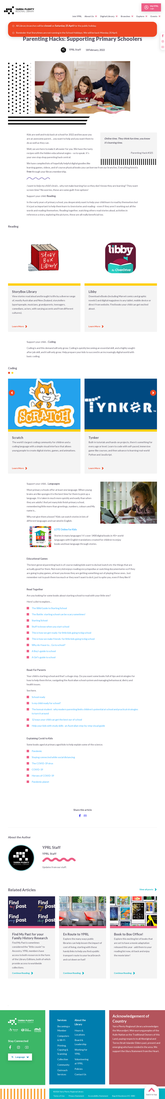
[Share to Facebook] (79, 815)
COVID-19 (37, 769)
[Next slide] (153, 393)
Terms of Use (59, 1096)
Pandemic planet (40, 781)
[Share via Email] (85, 815)
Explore (140, 16)
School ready (38, 697)
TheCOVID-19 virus (42, 763)
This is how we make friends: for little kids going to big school (63, 638)
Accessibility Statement (98, 1096)
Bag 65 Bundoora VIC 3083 (123, 1096)
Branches (125, 16)
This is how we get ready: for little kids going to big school (61, 632)
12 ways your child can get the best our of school (57, 719)
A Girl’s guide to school (43, 657)
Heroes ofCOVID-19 (43, 775)
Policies (79, 1068)
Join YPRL (77, 16)
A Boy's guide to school (44, 651)
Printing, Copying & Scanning (62, 1049)
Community (63, 1064)
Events (154, 16)
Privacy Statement (76, 1096)
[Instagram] (162, 41)
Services (62, 1020)
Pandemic (37, 751)
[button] (96, 16)
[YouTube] (162, 47)
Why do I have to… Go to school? (48, 644)
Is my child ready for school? (46, 703)
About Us (89, 16)
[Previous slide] (12, 393)
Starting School (40, 620)
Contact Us (80, 1074)
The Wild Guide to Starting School (49, 608)
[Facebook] (162, 35)
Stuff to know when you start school (50, 626)
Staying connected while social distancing (53, 757)
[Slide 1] (9, 373)
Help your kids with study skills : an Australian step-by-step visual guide (68, 725)
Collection (62, 1059)
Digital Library (107, 16)
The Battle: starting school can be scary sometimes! (58, 614)
